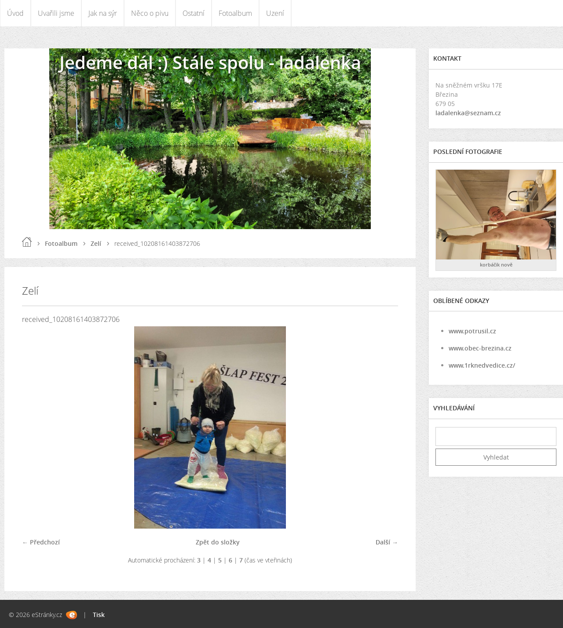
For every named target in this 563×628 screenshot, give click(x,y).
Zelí (96, 243)
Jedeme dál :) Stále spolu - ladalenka (210, 62)
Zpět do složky (218, 542)
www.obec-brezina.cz (480, 348)
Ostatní (194, 13)
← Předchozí (41, 542)
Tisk (99, 614)
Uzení (275, 13)
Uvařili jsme (56, 13)
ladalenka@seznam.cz (468, 113)
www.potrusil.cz (472, 331)
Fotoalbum (235, 13)
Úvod (15, 13)
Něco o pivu (149, 13)
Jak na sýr (102, 13)
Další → (387, 542)
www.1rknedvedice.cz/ (482, 365)
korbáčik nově (496, 264)
